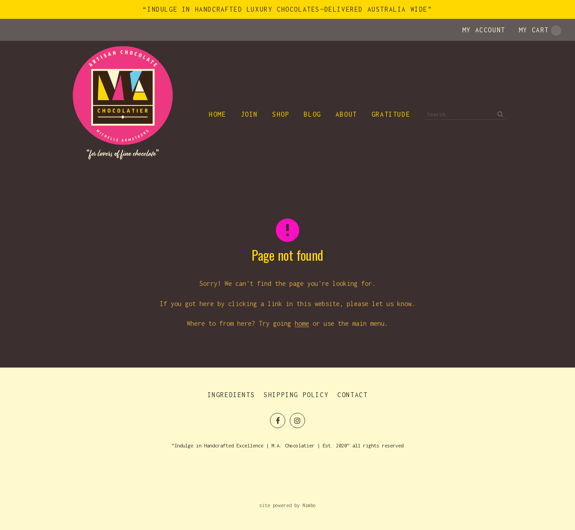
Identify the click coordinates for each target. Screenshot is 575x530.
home (302, 323)
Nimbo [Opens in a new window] (309, 505)
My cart (540, 30)
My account (483, 30)
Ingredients (231, 395)
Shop (280, 114)
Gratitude (391, 114)
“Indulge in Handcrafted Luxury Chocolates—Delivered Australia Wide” (287, 9)
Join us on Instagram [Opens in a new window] (297, 420)
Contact (352, 395)
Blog (312, 114)
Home (217, 114)
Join (249, 114)
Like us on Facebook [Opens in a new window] (277, 420)
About (346, 114)
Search (499, 114)
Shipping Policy (296, 395)
